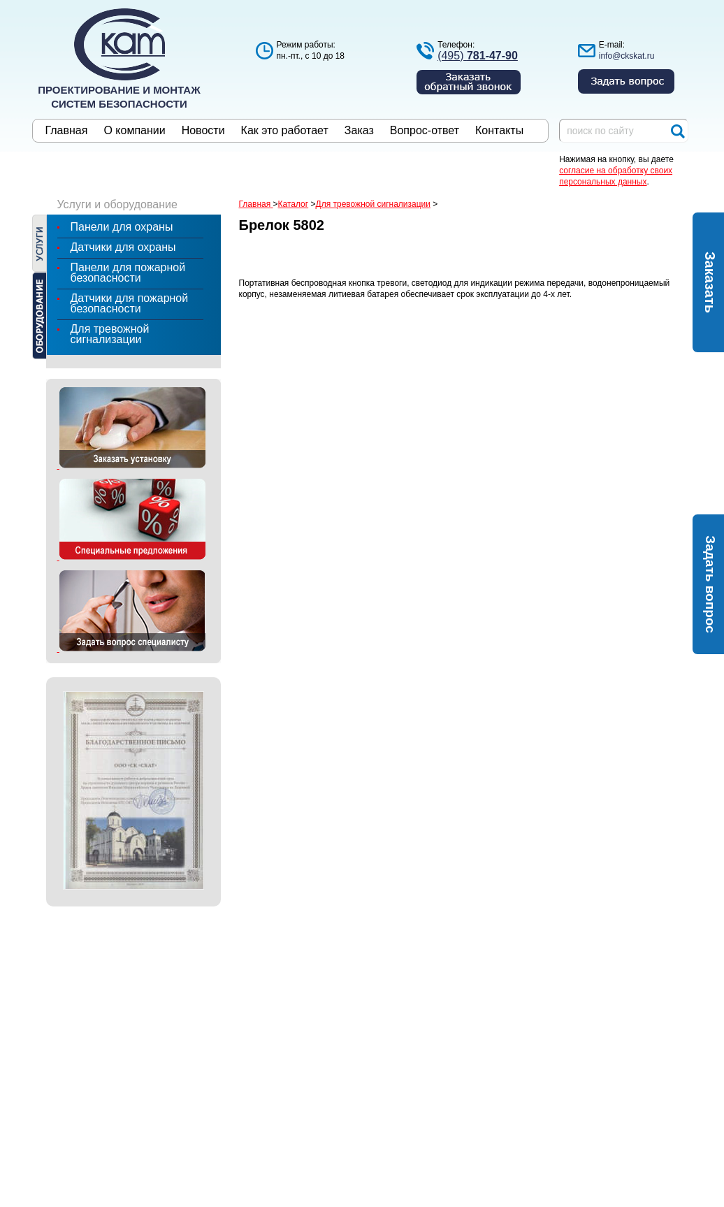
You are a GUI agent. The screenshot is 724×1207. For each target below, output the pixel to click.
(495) (477, 56)
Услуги (40, 243)
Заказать (710, 282)
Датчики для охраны (123, 247)
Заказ (359, 130)
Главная (66, 130)
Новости (203, 130)
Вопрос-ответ (424, 130)
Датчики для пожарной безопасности (130, 303)
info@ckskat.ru (627, 56)
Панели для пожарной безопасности (128, 272)
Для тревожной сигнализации (110, 334)
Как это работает (284, 130)
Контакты (499, 130)
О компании (134, 130)
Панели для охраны (122, 227)
